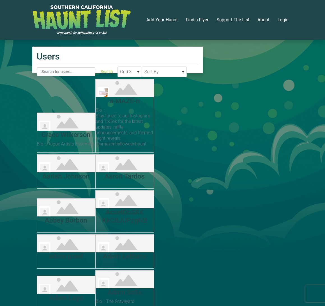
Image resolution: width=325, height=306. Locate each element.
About (263, 19)
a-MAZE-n (116, 99)
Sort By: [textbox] (152, 71)
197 (126, 280)
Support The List (233, 19)
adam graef (63, 215)
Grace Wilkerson (63, 127)
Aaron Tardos (63, 181)
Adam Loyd (169, 215)
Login (283, 19)
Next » (140, 280)
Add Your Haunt (162, 19)
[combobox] (129, 72)
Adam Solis (63, 250)
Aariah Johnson (169, 139)
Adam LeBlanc (116, 215)
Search (107, 71)
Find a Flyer (197, 19)
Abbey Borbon (116, 181)
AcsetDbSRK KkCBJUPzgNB (169, 177)
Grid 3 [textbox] (126, 71)
